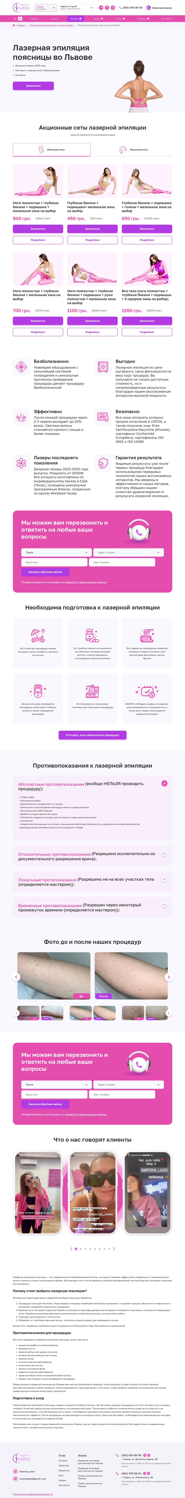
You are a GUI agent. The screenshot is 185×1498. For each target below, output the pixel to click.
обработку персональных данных (86, 572)
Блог (61, 1462)
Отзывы (63, 1447)
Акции (54, 18)
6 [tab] (100, 1235)
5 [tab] (95, 1235)
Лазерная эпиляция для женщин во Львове (90, 1448)
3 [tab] (85, 1235)
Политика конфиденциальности (33, 1480)
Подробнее (38, 239)
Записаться (33, 85)
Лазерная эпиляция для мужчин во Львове (90, 1456)
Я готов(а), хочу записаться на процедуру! (92, 726)
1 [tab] (76, 1235)
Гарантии (64, 1452)
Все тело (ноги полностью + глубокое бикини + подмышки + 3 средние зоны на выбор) (146, 295)
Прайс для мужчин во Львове (90, 1471)
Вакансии (64, 1457)
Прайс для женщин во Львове (90, 1463)
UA (15, 18)
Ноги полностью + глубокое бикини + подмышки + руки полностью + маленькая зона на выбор (91, 297)
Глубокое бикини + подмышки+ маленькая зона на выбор (91, 207)
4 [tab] (90, 1235)
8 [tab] (109, 1235)
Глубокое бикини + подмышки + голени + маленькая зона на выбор (147, 207)
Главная (34, 18)
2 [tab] (81, 1235)
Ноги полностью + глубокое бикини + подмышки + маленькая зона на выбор (36, 207)
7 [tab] (104, 1235)
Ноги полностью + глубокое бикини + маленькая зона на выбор (36, 295)
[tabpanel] (92, 661)
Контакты (166, 18)
